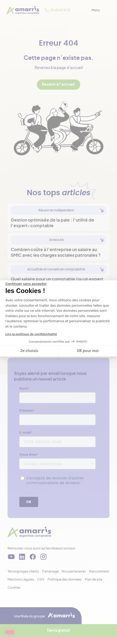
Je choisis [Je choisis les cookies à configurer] (29, 351)
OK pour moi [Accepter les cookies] (88, 351)
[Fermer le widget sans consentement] (26, 284)
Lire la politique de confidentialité (31, 334)
